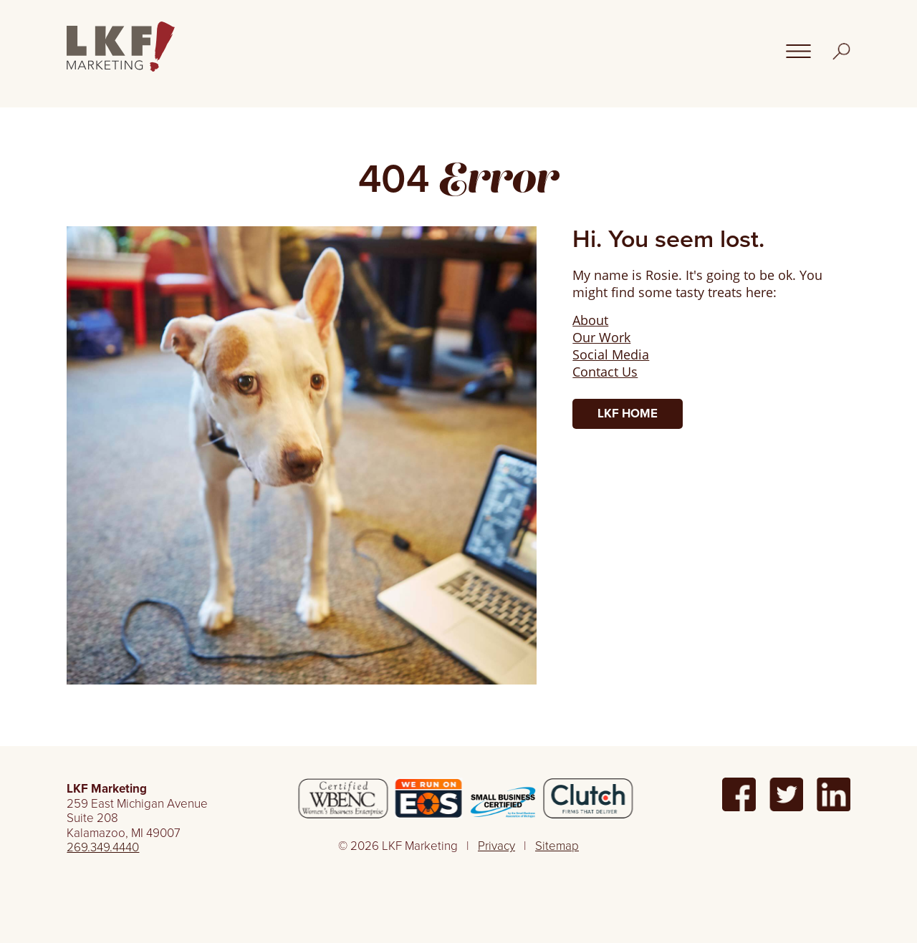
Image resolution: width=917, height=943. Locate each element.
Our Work (601, 337)
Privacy (496, 845)
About (590, 320)
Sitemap (557, 845)
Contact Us (605, 371)
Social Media (610, 354)
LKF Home (627, 413)
